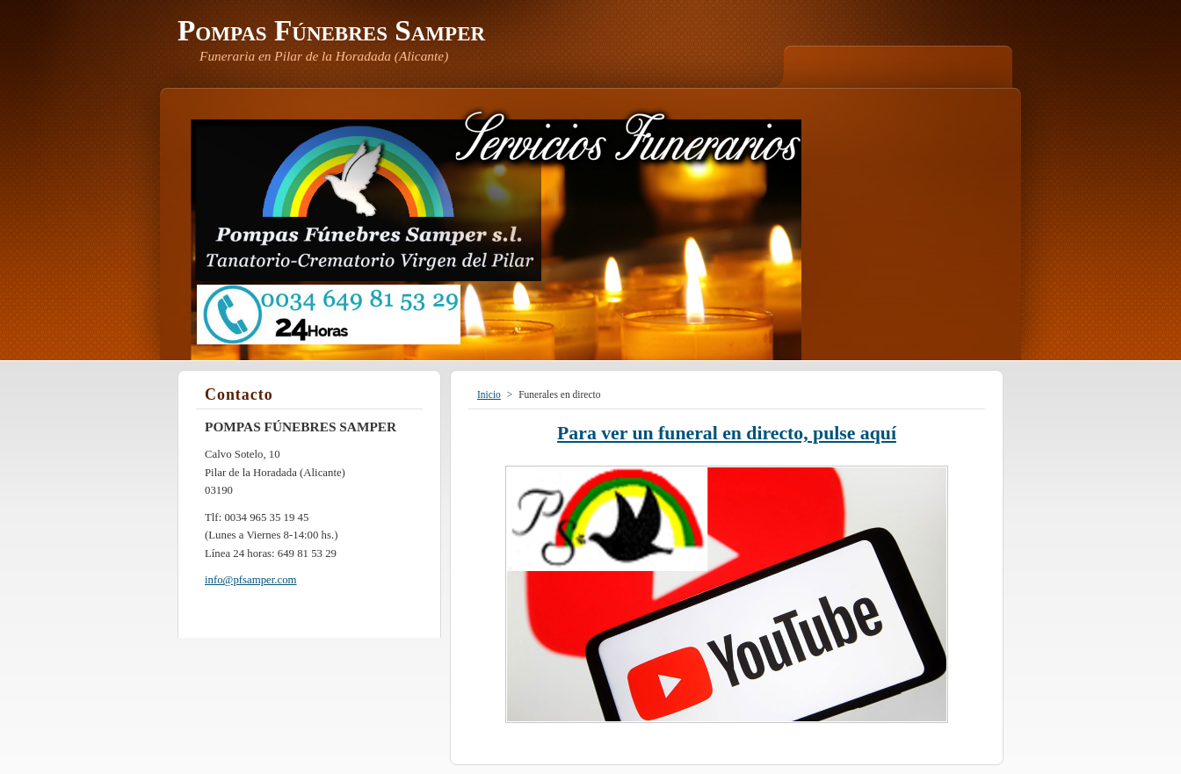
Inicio (489, 394)
